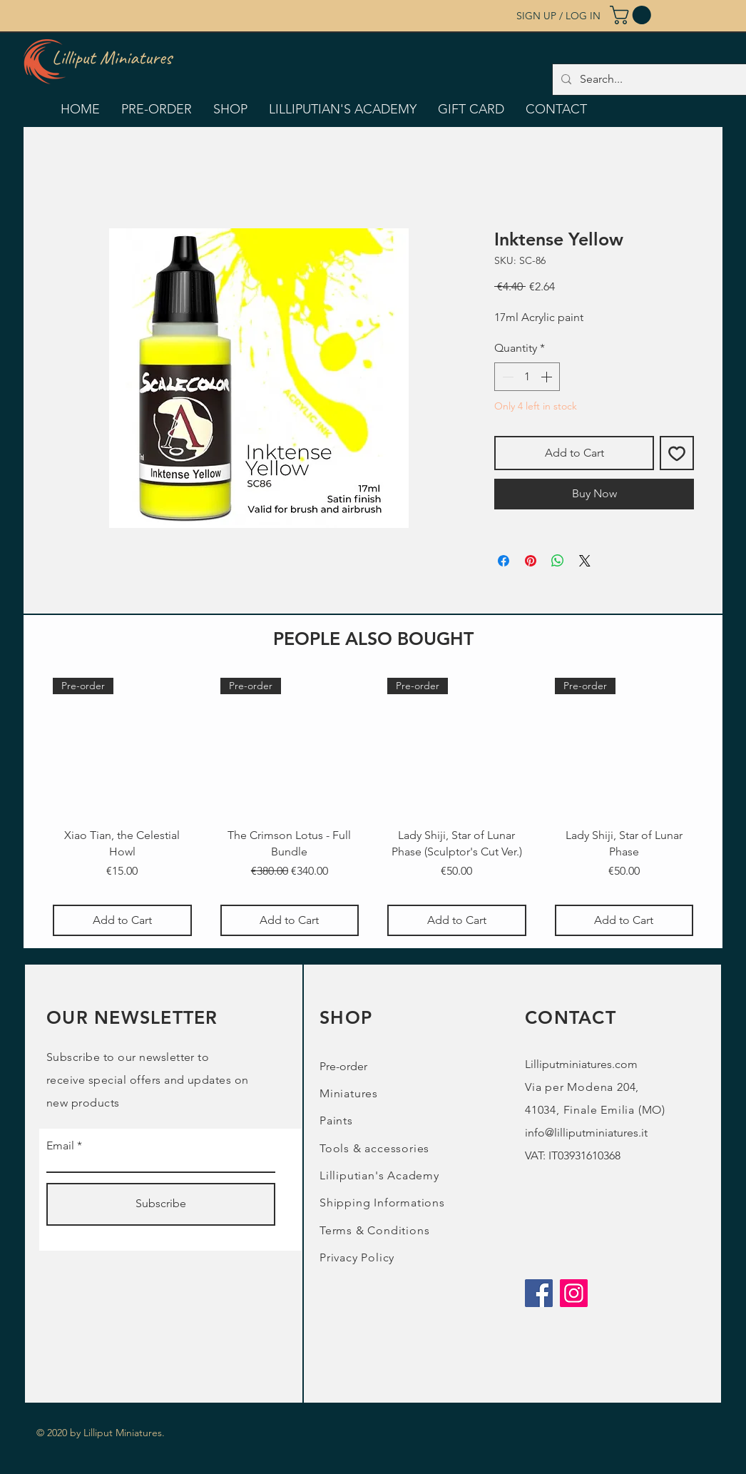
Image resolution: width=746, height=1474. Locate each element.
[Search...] (659, 79)
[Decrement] (506, 376)
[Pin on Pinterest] (530, 560)
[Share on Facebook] (503, 560)
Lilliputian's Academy (379, 1175)
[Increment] (548, 376)
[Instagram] (574, 1293)
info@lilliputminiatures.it (586, 1132)
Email (60, 1146)
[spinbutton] (527, 376)
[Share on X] (584, 560)
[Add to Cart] (122, 920)
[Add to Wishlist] (677, 453)
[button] (632, 15)
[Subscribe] (160, 1204)
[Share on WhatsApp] (557, 560)
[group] (373, 807)
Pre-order (343, 1066)
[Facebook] (539, 1293)
